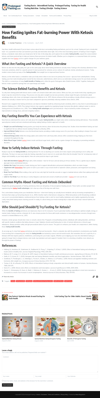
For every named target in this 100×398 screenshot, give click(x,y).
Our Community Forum (15, 15)
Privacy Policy (67, 15)
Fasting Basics (30, 5)
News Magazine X (80, 394)
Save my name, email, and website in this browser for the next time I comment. (28, 381)
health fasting (68, 281)
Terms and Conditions (55, 15)
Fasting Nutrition (31, 8)
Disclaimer (45, 15)
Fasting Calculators (28, 15)
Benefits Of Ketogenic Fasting (76, 339)
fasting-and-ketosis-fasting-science (42, 281)
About (5, 15)
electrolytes (18, 167)
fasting (16, 58)
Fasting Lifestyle (46, 8)
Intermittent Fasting (45, 5)
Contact (38, 15)
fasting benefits (20, 281)
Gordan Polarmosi (15, 43)
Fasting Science (60, 8)
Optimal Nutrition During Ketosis (11, 339)
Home (3, 23)
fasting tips (29, 281)
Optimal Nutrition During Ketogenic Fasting (48, 339)
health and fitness (58, 281)
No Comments (29, 43)
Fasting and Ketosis (22, 23)
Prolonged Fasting (62, 5)
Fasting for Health (78, 5)
